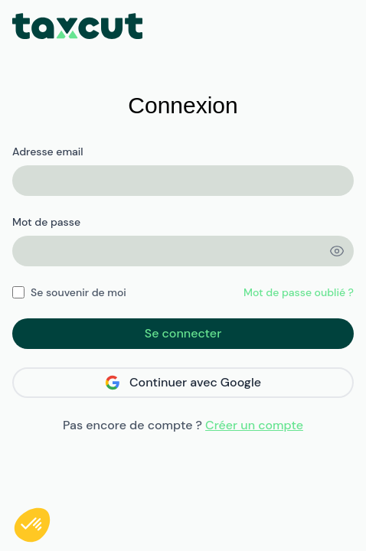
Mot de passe (46, 222)
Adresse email (47, 151)
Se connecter (183, 333)
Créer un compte (254, 425)
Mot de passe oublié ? (298, 292)
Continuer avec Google (183, 382)
